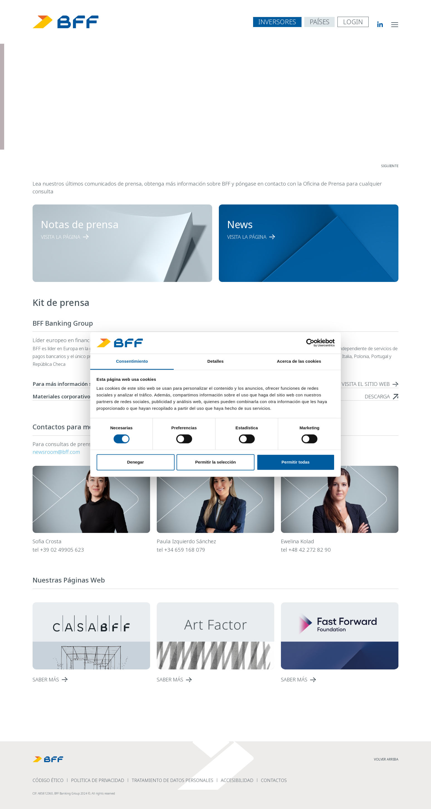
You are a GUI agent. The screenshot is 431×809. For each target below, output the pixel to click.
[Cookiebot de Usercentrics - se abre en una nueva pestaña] (310, 343)
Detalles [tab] (215, 361)
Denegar (135, 462)
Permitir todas (295, 462)
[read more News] (298, 237)
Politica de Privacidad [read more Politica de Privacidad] (97, 780)
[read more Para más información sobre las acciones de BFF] (370, 384)
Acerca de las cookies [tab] (299, 361)
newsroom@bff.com (56, 451)
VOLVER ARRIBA (386, 759)
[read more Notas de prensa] (112, 237)
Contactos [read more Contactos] (274, 780)
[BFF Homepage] (66, 21)
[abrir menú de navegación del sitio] (394, 24)
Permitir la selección (215, 462)
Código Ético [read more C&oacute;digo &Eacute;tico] (48, 780)
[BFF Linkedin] (376, 24)
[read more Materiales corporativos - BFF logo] (381, 396)
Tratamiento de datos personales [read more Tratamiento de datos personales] (172, 780)
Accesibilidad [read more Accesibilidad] (237, 780)
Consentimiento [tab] (132, 361)
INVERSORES (277, 21)
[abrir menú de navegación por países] (319, 22)
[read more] (91, 679)
